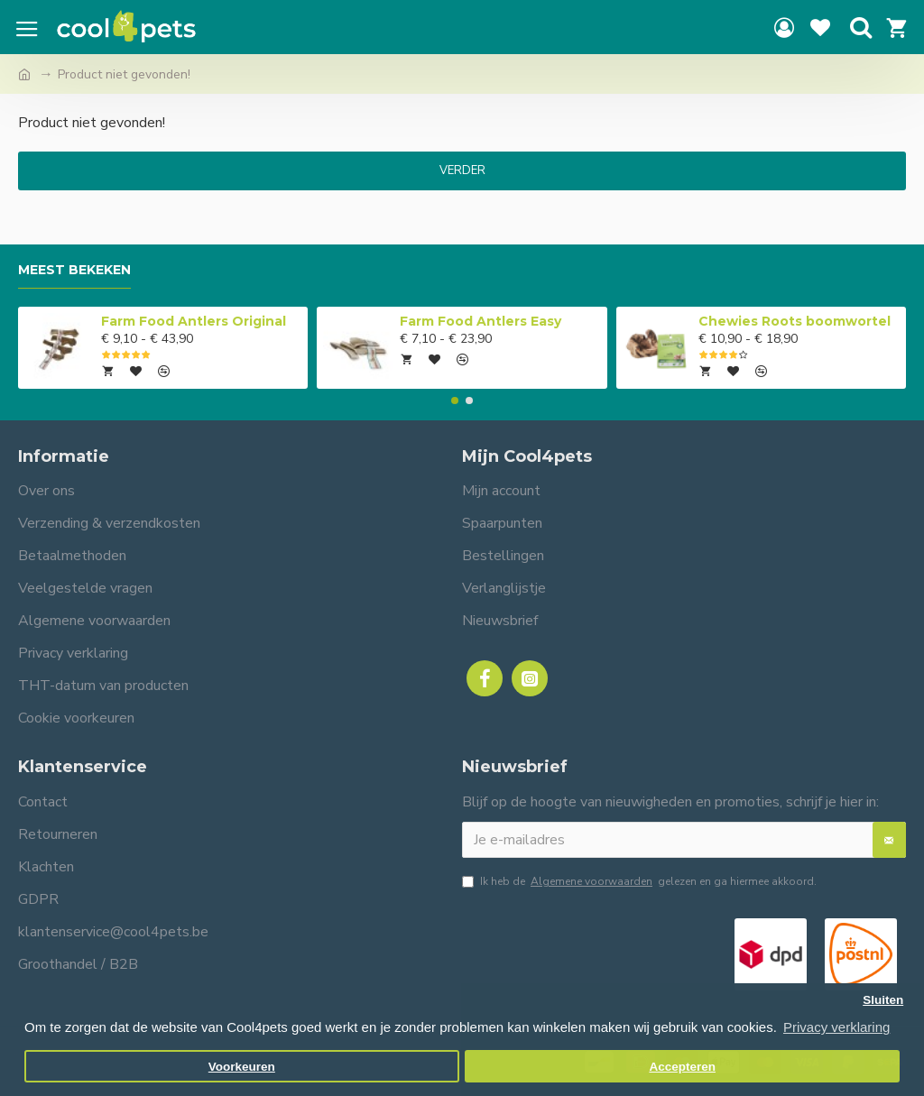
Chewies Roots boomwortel (794, 321)
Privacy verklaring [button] (836, 1027)
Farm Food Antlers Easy (480, 321)
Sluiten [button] (883, 1000)
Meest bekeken (74, 270)
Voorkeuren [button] (241, 1066)
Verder (462, 170)
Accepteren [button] (682, 1066)
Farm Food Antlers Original (193, 321)
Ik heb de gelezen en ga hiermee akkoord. (639, 881)
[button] (454, 400)
